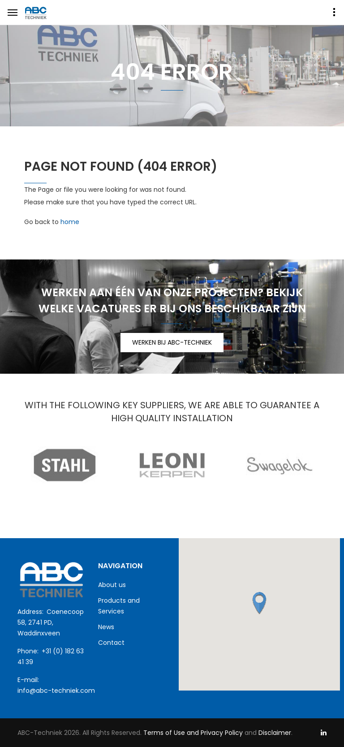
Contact (111, 642)
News (106, 626)
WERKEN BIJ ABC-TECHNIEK (172, 342)
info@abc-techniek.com (56, 690)
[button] (259, 603)
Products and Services (119, 606)
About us (112, 584)
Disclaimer (274, 732)
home (69, 221)
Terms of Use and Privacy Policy (192, 732)
